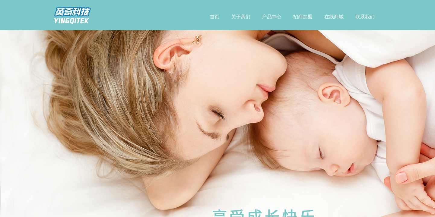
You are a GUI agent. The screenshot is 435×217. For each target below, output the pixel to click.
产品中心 (271, 16)
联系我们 (365, 16)
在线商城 (334, 16)
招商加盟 (303, 16)
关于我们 (240, 16)
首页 (214, 16)
